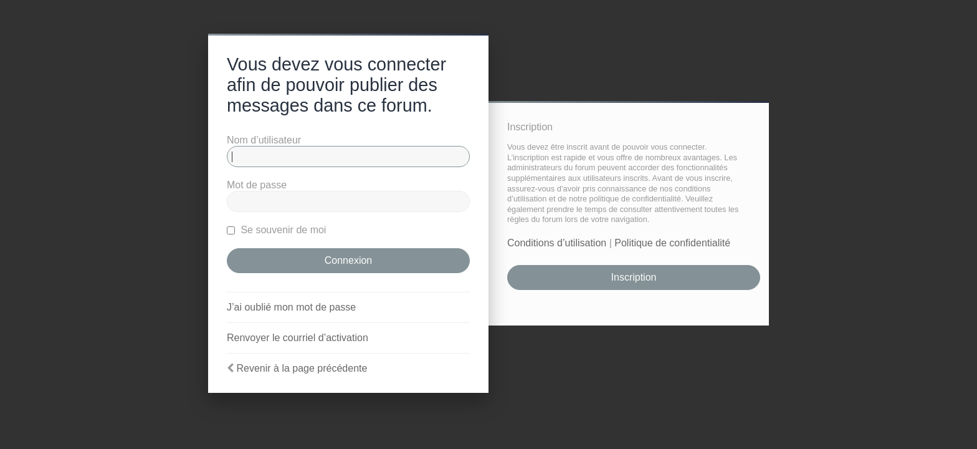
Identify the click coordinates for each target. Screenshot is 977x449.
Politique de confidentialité (672, 243)
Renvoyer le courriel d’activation (297, 337)
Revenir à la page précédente (301, 368)
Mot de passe (257, 185)
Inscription (634, 277)
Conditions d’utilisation (556, 243)
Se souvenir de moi (276, 229)
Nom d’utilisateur (264, 140)
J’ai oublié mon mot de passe (291, 307)
